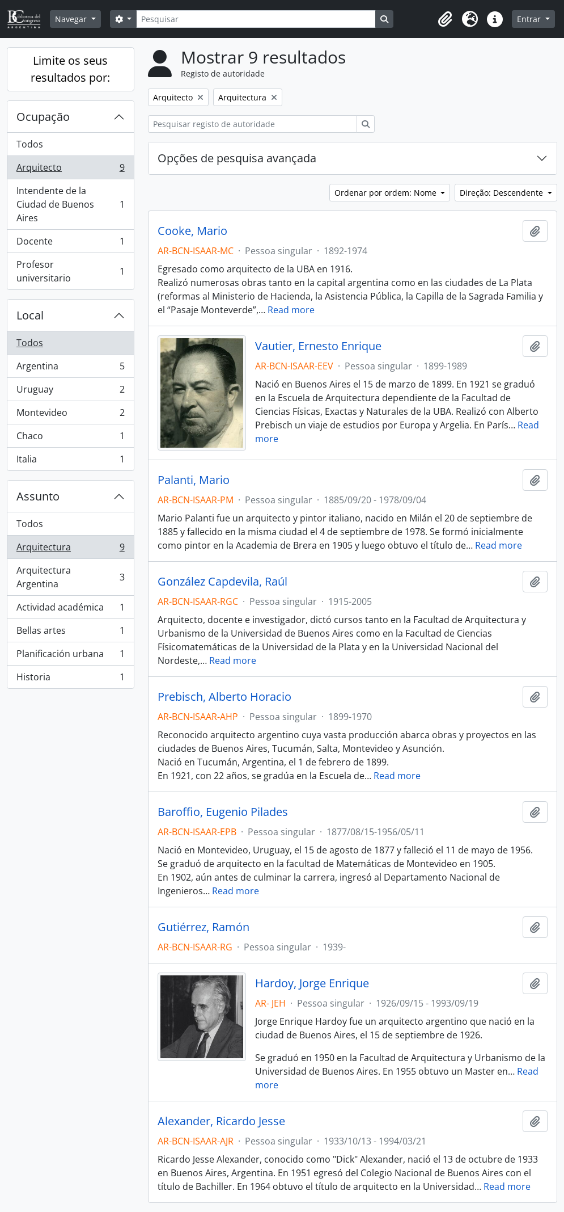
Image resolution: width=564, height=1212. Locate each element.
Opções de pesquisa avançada (237, 158)
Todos (29, 144)
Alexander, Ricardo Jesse (221, 1121)
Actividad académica (70, 609)
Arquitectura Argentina (70, 577)
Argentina (70, 368)
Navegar (72, 19)
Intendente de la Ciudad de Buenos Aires (70, 204)
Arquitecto (70, 170)
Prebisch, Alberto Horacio (224, 697)
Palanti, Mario (194, 480)
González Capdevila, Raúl (222, 581)
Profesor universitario (70, 271)
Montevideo (70, 415)
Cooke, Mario (192, 231)
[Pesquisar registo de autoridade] (252, 124)
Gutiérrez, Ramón (203, 927)
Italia (70, 461)
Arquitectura (70, 549)
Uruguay (70, 391)
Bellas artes (70, 633)
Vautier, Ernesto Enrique (318, 346)
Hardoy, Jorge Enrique (312, 983)
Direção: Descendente (502, 192)
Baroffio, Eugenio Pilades (223, 812)
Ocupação (43, 116)
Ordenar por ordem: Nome (386, 192)
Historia (70, 679)
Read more (291, 310)
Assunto (38, 496)
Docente (70, 243)
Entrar (530, 19)
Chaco (70, 438)
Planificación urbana (70, 656)
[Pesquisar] (255, 19)
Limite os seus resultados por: (70, 69)
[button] (444, 19)
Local (30, 315)
